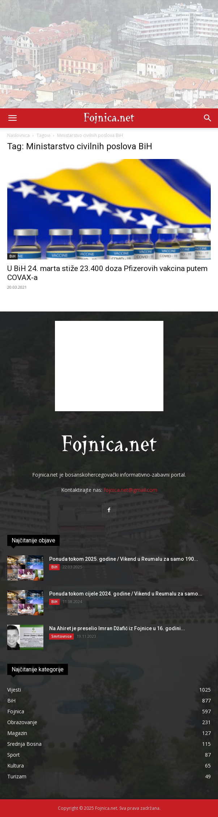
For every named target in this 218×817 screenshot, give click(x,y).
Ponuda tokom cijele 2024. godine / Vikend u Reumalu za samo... (125, 594)
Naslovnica (18, 135)
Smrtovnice (61, 636)
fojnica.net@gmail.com (130, 489)
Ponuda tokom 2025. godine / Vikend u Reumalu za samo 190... (123, 559)
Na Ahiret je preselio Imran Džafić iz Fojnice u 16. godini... (117, 628)
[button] (12, 118)
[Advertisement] (109, 54)
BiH (12, 256)
